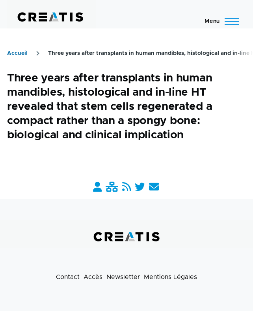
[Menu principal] (219, 21)
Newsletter (123, 277)
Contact (68, 277)
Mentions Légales (170, 277)
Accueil (17, 53)
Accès (93, 277)
